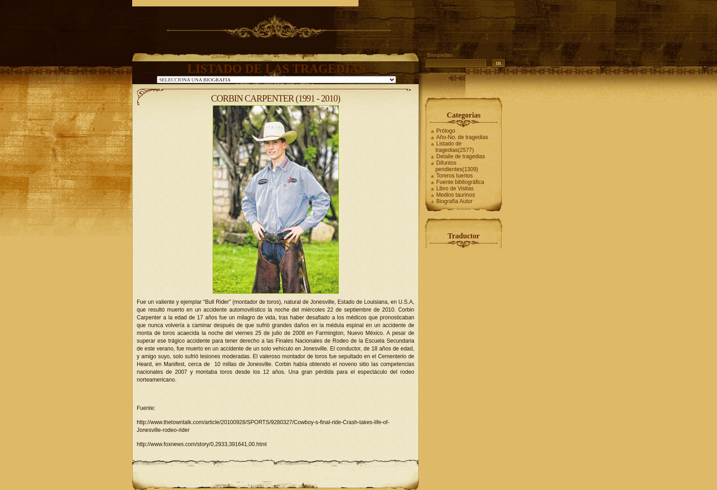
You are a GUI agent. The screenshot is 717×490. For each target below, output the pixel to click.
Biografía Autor (454, 201)
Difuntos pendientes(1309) (456, 166)
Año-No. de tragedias (462, 137)
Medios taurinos (455, 195)
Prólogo (445, 131)
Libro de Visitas (455, 188)
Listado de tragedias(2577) (454, 146)
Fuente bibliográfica (460, 182)
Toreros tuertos (454, 175)
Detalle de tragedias (460, 156)
